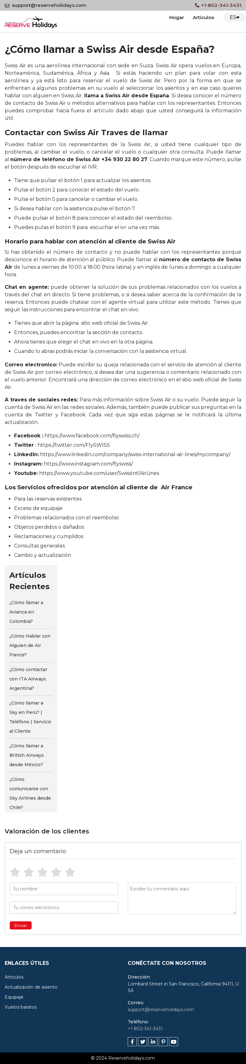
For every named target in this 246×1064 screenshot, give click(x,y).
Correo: (136, 1002)
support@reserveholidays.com (45, 5)
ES (234, 17)
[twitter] (142, 1041)
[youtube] (173, 1041)
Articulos (203, 17)
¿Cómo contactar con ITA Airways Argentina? (28, 679)
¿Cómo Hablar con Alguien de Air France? (29, 645)
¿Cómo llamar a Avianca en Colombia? (26, 612)
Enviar (20, 925)
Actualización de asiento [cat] (31, 987)
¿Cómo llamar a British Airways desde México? (26, 755)
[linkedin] (152, 1041)
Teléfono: (138, 1022)
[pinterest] (163, 1041)
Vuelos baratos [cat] (21, 1007)
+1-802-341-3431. (218, 5)
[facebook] (132, 1041)
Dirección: (139, 977)
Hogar (176, 17)
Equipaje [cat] (14, 997)
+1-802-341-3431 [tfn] (145, 1028)
